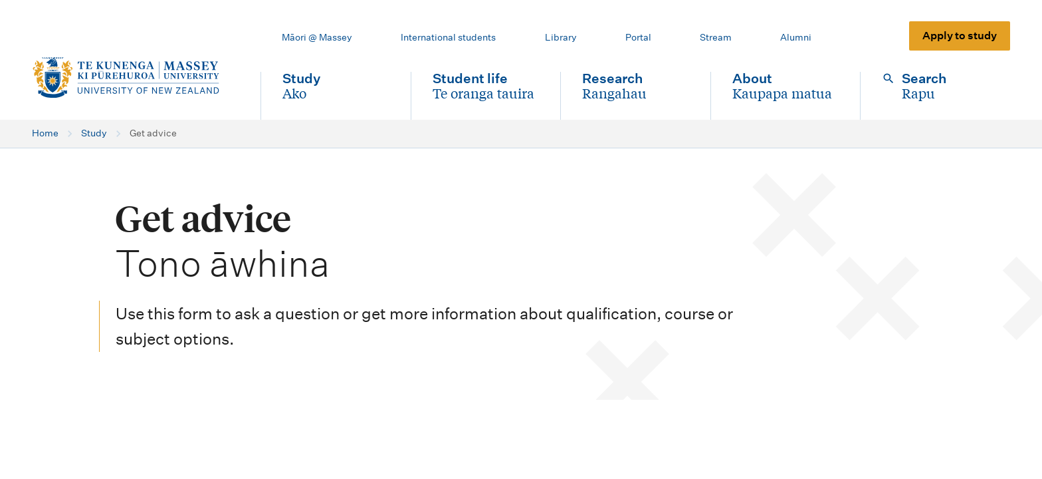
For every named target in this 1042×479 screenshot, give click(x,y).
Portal (638, 37)
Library (561, 37)
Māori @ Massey (317, 37)
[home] (135, 77)
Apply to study (959, 35)
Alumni (795, 37)
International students (448, 37)
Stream (716, 37)
